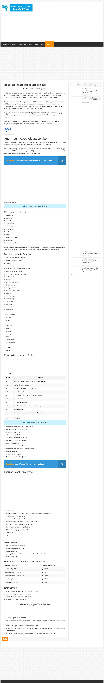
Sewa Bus (14, 44)
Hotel (42, 44)
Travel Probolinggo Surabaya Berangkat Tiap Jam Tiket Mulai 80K (91, 269)
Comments (88, 85)
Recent (73, 85)
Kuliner (37, 44)
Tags (95, 85)
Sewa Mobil (6, 44)
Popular (80, 85)
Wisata (30, 44)
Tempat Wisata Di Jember (38, 422)
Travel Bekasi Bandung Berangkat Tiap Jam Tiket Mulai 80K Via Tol (91, 90)
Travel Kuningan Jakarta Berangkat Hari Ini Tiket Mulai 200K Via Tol (90, 260)
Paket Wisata (49, 44)
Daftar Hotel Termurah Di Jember (39, 206)
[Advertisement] (65, 25)
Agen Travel (22, 44)
